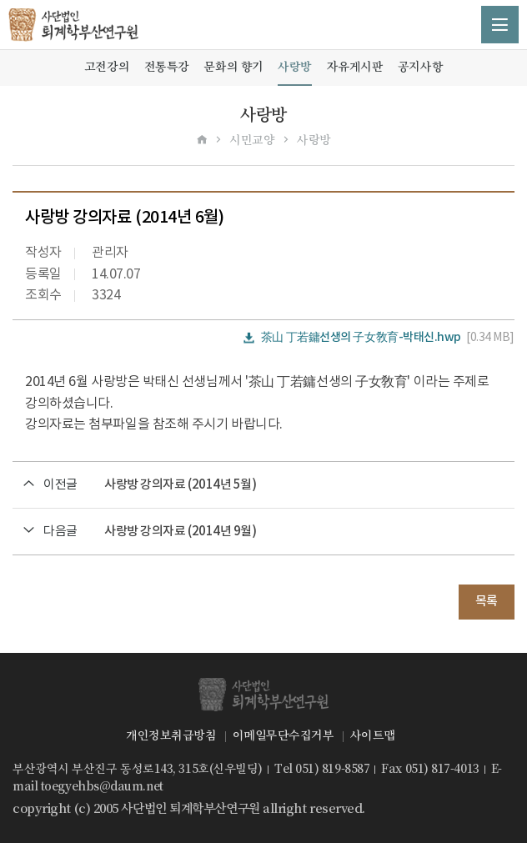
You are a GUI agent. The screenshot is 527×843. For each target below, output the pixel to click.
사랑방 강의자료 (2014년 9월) (180, 531)
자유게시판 (355, 66)
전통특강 (166, 66)
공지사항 (420, 66)
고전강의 (106, 66)
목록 (486, 602)
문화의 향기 (233, 66)
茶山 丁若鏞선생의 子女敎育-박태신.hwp (361, 337)
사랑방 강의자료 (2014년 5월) (180, 485)
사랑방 (295, 66)
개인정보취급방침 (171, 735)
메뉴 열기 (499, 24)
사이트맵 (372, 735)
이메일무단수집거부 (283, 735)
